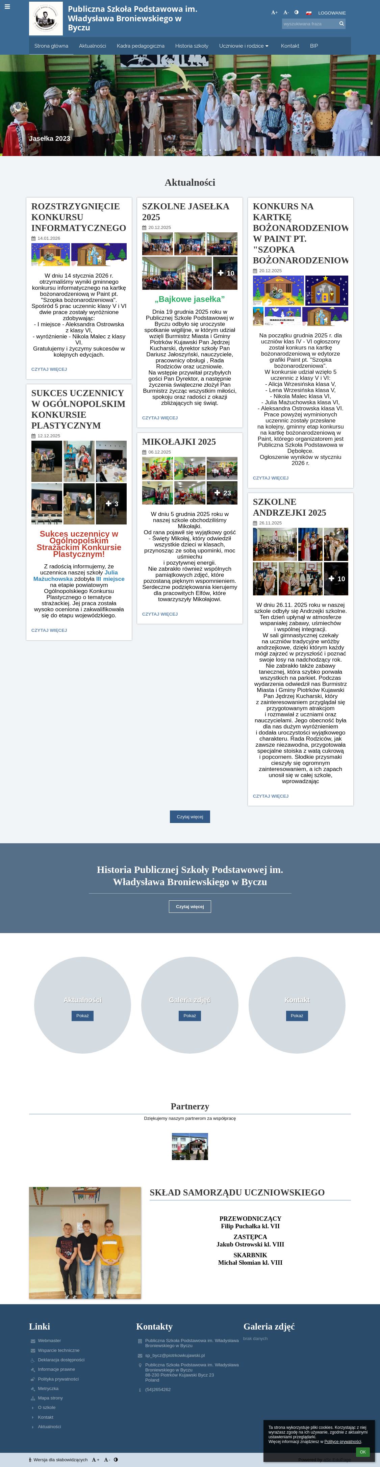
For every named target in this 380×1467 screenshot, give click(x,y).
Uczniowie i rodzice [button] (244, 46)
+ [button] (274, 12)
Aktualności (49, 1426)
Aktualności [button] (92, 46)
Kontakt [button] (290, 46)
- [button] (286, 12)
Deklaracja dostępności (61, 1359)
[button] (309, 13)
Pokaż (82, 1016)
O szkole (46, 1407)
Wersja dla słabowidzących (59, 1459)
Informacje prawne (56, 1369)
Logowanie (332, 13)
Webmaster (49, 1340)
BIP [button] (314, 46)
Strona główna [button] (51, 46)
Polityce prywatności (342, 1441)
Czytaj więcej (51, 370)
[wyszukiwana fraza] (314, 23)
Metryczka (48, 1388)
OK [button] (363, 1452)
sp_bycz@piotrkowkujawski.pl (175, 1355)
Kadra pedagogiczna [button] (140, 46)
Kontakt (45, 1417)
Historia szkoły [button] (191, 46)
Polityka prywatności (58, 1379)
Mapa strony (50, 1397)
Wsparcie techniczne (58, 1350)
